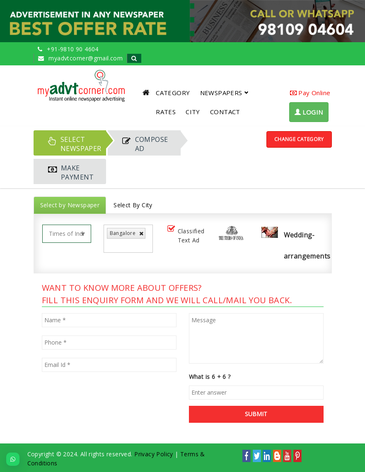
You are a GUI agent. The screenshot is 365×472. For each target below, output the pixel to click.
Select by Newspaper (70, 205)
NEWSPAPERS (224, 93)
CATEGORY (173, 93)
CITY (193, 112)
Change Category (299, 139)
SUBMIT (256, 414)
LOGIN (309, 112)
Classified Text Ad (185, 235)
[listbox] (111, 245)
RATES (166, 112)
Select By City (133, 205)
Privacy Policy (153, 454)
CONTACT (225, 112)
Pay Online (310, 93)
